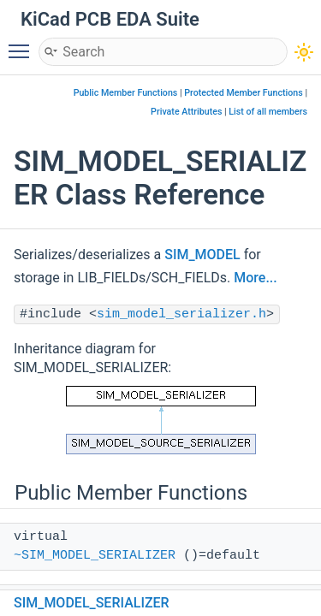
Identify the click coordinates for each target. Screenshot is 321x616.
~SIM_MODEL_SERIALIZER (94, 555)
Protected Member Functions (243, 92)
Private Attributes (186, 111)
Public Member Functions (126, 92)
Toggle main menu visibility (23, 43)
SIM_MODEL (202, 254)
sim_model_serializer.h (181, 314)
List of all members (268, 111)
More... (255, 278)
